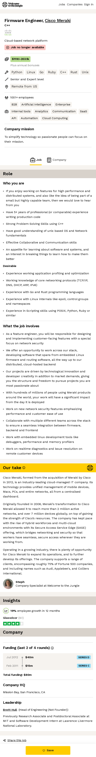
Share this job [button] (14, 740)
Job (36, 160)
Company (56, 160)
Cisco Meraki (58, 20)
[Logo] (12, 4)
